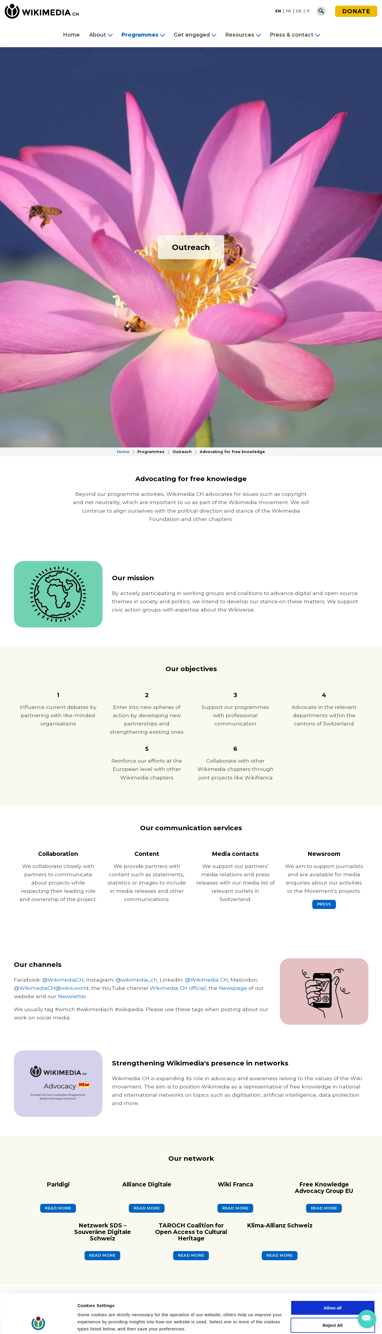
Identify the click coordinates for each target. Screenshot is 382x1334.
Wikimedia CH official (178, 988)
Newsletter (72, 996)
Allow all (333, 1270)
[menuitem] (278, 11)
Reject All (333, 1288)
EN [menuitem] (278, 11)
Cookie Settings (94, 1322)
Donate (356, 11)
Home (71, 35)
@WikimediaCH (63, 980)
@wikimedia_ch (136, 980)
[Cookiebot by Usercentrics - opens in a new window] (38, 1322)
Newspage (233, 988)
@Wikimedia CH (206, 980)
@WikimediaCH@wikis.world (51, 988)
